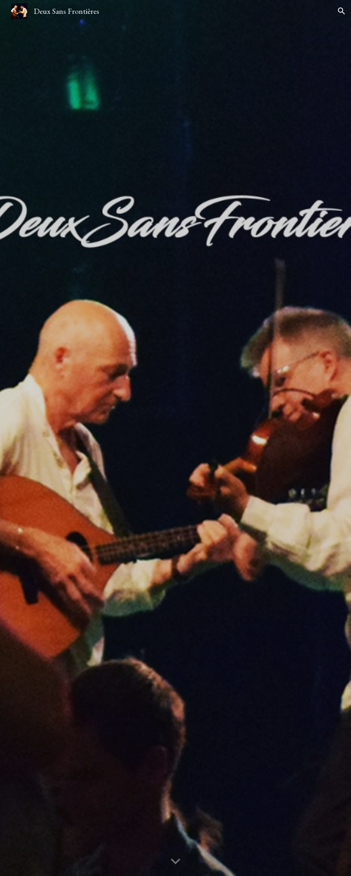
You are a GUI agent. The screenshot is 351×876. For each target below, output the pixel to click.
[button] (341, 11)
